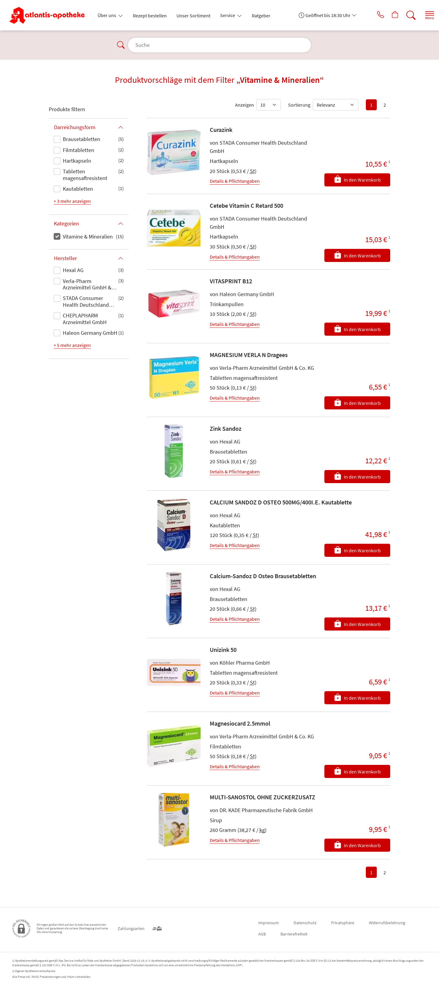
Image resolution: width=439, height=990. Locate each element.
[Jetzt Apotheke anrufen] (372, 15)
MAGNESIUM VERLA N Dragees (249, 355)
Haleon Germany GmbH (90, 332)
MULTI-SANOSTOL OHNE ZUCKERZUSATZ (262, 797)
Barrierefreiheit (294, 934)
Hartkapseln (77, 160)
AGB (262, 934)
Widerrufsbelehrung (387, 922)
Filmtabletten (78, 150)
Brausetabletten (81, 139)
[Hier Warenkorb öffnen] (388, 15)
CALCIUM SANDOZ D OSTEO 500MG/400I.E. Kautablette (281, 502)
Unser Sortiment (193, 15)
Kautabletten (78, 188)
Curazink (221, 129)
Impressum (268, 922)
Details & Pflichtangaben (235, 181)
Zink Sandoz (225, 428)
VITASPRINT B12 (231, 281)
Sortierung (299, 105)
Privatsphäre (342, 922)
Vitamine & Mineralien (88, 236)
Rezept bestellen (150, 15)
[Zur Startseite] (49, 15)
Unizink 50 (223, 649)
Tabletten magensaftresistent (85, 175)
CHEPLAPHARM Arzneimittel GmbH (85, 319)
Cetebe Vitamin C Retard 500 (246, 205)
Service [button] (228, 15)
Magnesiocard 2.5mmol (240, 723)
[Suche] (405, 15)
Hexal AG (73, 270)
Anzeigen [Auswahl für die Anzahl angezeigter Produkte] (244, 105)
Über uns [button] (107, 15)
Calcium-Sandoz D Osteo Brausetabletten (263, 576)
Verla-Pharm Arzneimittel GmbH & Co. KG (87, 285)
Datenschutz (305, 922)
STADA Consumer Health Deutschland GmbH (86, 302)
